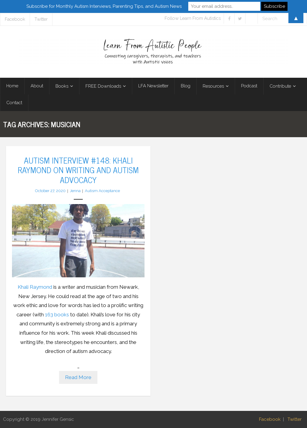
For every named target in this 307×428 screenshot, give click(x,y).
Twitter (295, 419)
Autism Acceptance (102, 190)
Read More (78, 377)
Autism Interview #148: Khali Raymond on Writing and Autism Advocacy (78, 169)
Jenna (75, 190)
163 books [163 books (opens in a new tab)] (57, 315)
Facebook (270, 419)
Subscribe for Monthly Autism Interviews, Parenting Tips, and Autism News (104, 6)
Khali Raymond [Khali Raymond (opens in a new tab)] (35, 287)
